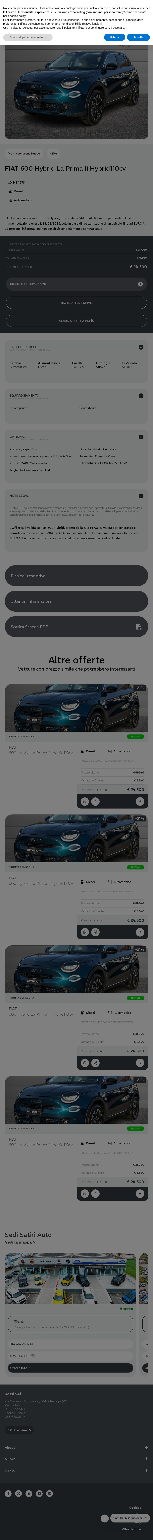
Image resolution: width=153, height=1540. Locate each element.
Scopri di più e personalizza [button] (28, 37)
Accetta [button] (138, 37)
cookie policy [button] (18, 16)
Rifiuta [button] (114, 37)
